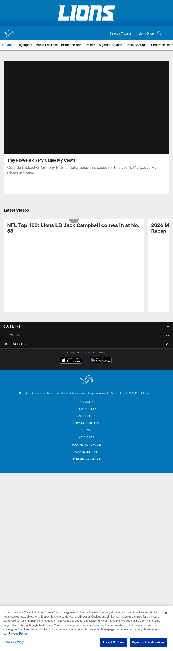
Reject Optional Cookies (148, 642)
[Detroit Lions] (86, 380)
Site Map (86, 430)
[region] (86, 628)
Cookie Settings (86, 451)
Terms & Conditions (86, 422)
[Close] (166, 613)
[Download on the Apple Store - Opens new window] (71, 361)
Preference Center (86, 458)
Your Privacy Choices (87, 444)
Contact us (86, 401)
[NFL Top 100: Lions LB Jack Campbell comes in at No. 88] (74, 229)
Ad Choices (86, 437)
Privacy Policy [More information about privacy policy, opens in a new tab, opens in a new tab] (18, 633)
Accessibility (86, 416)
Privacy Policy (86, 408)
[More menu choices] (167, 33)
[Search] (159, 33)
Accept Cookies (113, 642)
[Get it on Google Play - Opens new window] (100, 362)
